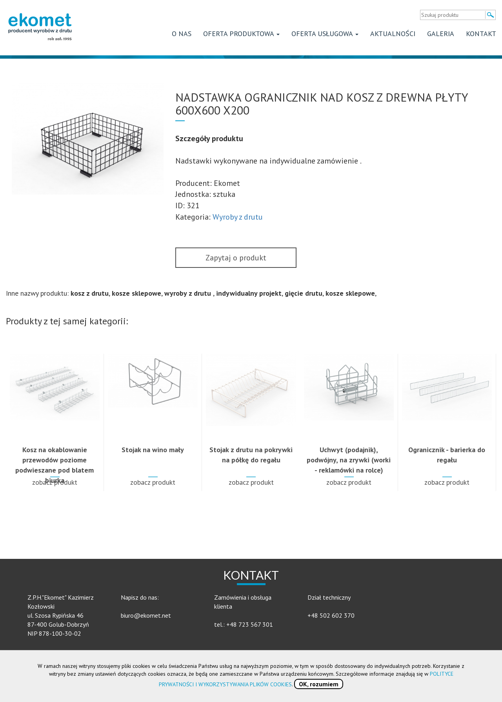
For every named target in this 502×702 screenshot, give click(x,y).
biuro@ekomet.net (146, 615)
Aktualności (392, 33)
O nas (181, 33)
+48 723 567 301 (249, 624)
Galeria (440, 33)
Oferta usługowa (324, 33)
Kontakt (481, 33)
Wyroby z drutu (238, 217)
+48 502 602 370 (331, 615)
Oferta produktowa (241, 33)
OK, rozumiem (318, 684)
